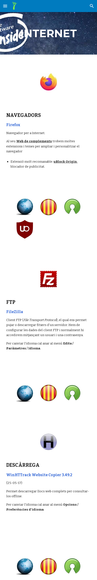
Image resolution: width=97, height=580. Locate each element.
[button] (5, 6)
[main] (48, 33)
